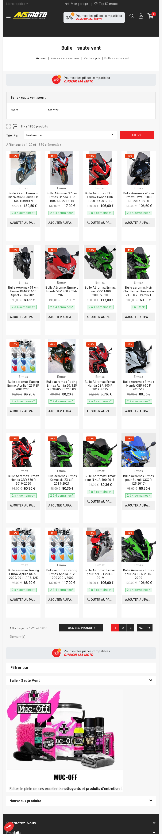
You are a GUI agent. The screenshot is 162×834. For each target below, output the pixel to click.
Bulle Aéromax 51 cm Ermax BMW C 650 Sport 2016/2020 (23, 291)
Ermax (23, 188)
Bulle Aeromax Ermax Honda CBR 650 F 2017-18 (138, 385)
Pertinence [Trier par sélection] (70, 135)
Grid (9, 126)
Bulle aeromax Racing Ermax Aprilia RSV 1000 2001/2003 (61, 574)
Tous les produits (81, 628)
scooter (53, 110)
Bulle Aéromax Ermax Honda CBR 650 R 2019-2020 (23, 479)
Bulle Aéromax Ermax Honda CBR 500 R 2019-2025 (100, 385)
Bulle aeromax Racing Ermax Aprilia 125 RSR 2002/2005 (23, 385)
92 (141, 628)
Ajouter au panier (25, 222)
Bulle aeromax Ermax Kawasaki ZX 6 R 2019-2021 (62, 479)
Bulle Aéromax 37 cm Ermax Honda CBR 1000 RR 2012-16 (62, 197)
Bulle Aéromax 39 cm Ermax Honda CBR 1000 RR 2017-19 (100, 197)
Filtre (137, 135)
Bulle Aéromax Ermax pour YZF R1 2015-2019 (100, 574)
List (15, 126)
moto (15, 110)
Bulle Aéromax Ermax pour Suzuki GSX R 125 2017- (138, 479)
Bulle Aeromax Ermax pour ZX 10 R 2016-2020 (138, 574)
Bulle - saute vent (24, 681)
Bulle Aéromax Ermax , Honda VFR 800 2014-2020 (62, 291)
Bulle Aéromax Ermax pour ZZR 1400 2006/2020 (100, 291)
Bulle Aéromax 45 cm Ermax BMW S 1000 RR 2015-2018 (138, 197)
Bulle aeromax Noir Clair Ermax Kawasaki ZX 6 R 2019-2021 (138, 291)
